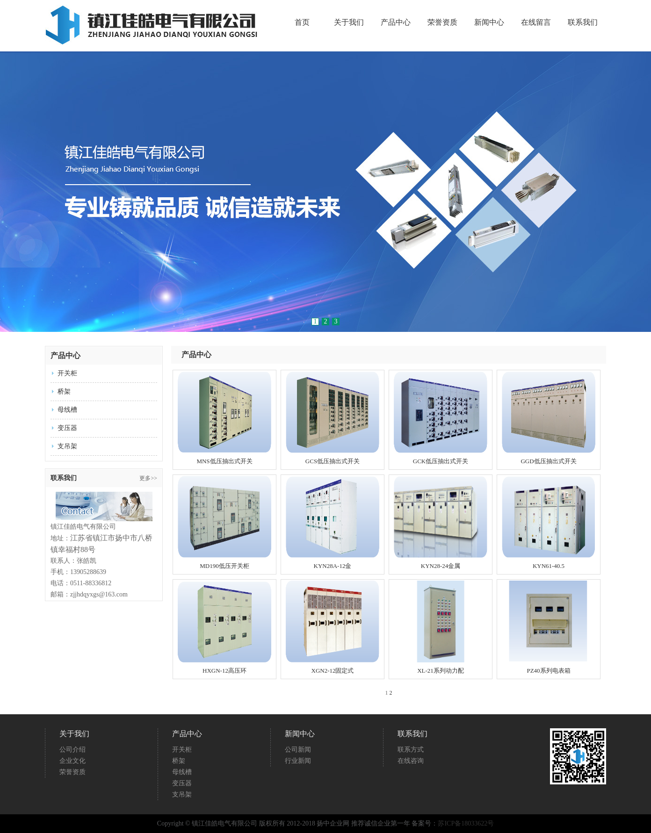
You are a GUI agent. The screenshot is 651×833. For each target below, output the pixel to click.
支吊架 (67, 446)
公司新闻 (298, 749)
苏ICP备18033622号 (466, 823)
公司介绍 (72, 749)
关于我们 (349, 22)
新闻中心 (489, 22)
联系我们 (583, 22)
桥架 (64, 391)
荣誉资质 (442, 22)
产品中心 (396, 22)
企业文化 (72, 760)
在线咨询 (411, 760)
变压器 (67, 427)
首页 (302, 22)
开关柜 (67, 373)
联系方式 (411, 749)
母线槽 (67, 409)
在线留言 (536, 22)
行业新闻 (298, 760)
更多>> (148, 478)
